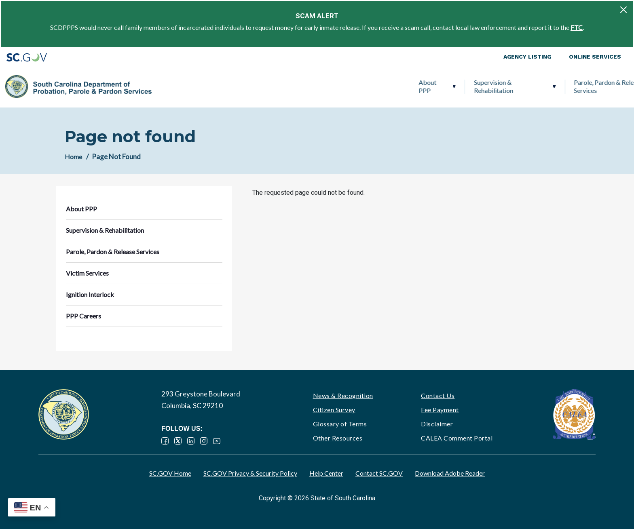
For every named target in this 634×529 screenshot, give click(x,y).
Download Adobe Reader (450, 473)
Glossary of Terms (340, 424)
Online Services (595, 56)
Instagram (203, 441)
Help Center (326, 473)
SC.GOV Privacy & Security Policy (250, 473)
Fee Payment (440, 409)
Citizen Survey (334, 409)
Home (73, 156)
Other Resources (338, 438)
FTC (577, 27)
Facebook (165, 441)
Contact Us (437, 395)
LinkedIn (190, 441)
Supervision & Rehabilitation (235, 86)
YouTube (216, 441)
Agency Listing (527, 56)
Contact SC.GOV (379, 473)
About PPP (169, 86)
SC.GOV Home (170, 473)
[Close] (623, 10)
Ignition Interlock (510, 86)
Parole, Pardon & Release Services (350, 86)
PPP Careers (580, 86)
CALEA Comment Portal (456, 438)
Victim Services (442, 86)
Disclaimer (437, 424)
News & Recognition (343, 395)
